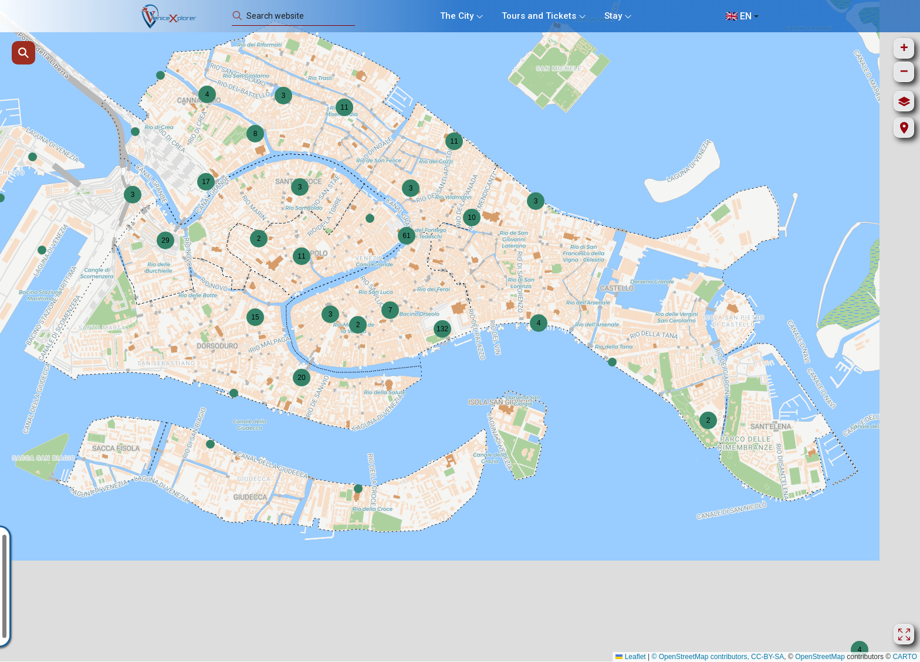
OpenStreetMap (820, 657)
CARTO (904, 657)
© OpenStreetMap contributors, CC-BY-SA (717, 657)
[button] (370, 218)
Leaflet (630, 657)
